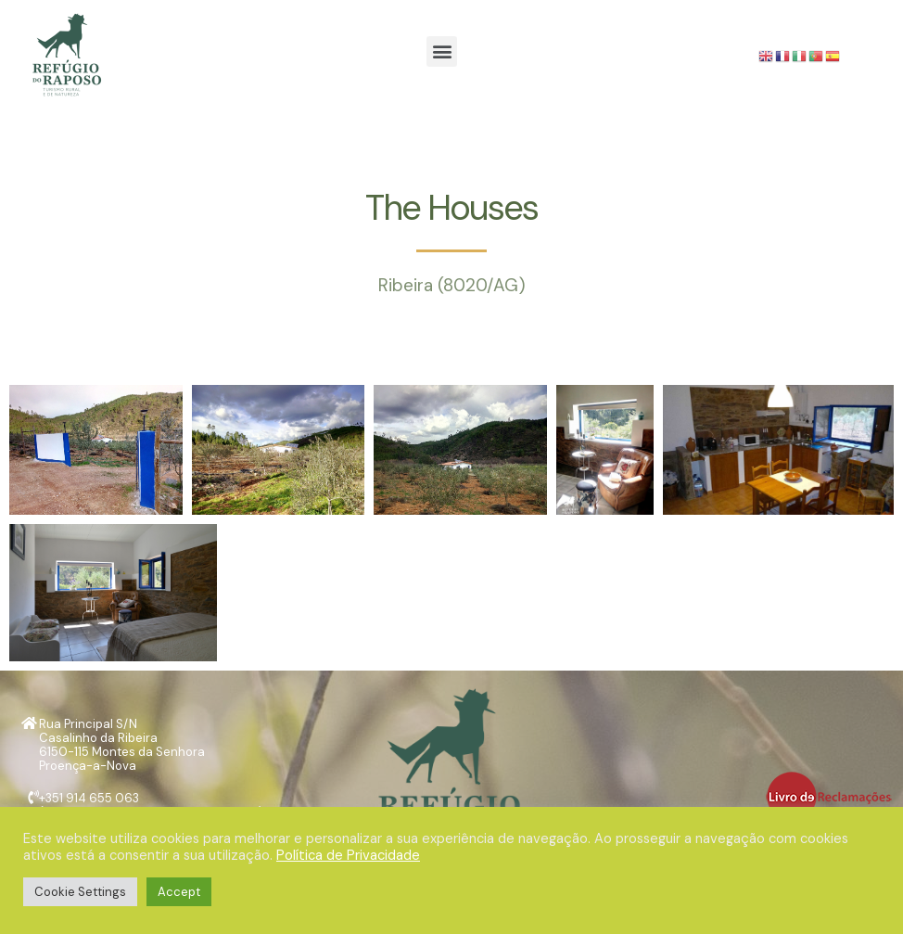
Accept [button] (179, 892)
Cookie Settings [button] (80, 892)
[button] (441, 51)
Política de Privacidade (348, 855)
